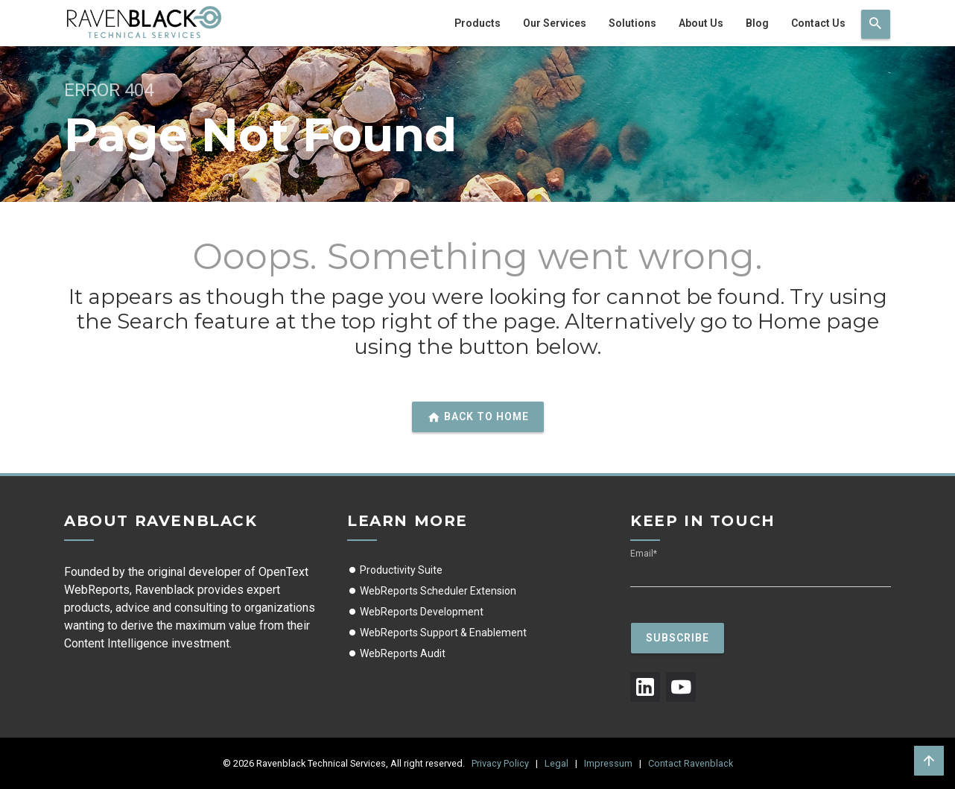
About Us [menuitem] (701, 23)
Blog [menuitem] (757, 23)
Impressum (608, 763)
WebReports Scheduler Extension (431, 591)
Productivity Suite (394, 570)
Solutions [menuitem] (632, 23)
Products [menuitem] (477, 23)
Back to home (478, 417)
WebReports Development (415, 612)
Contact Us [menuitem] (818, 23)
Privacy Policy (500, 763)
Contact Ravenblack (690, 763)
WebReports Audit (396, 653)
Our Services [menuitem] (554, 23)
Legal (556, 763)
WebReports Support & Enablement (437, 633)
